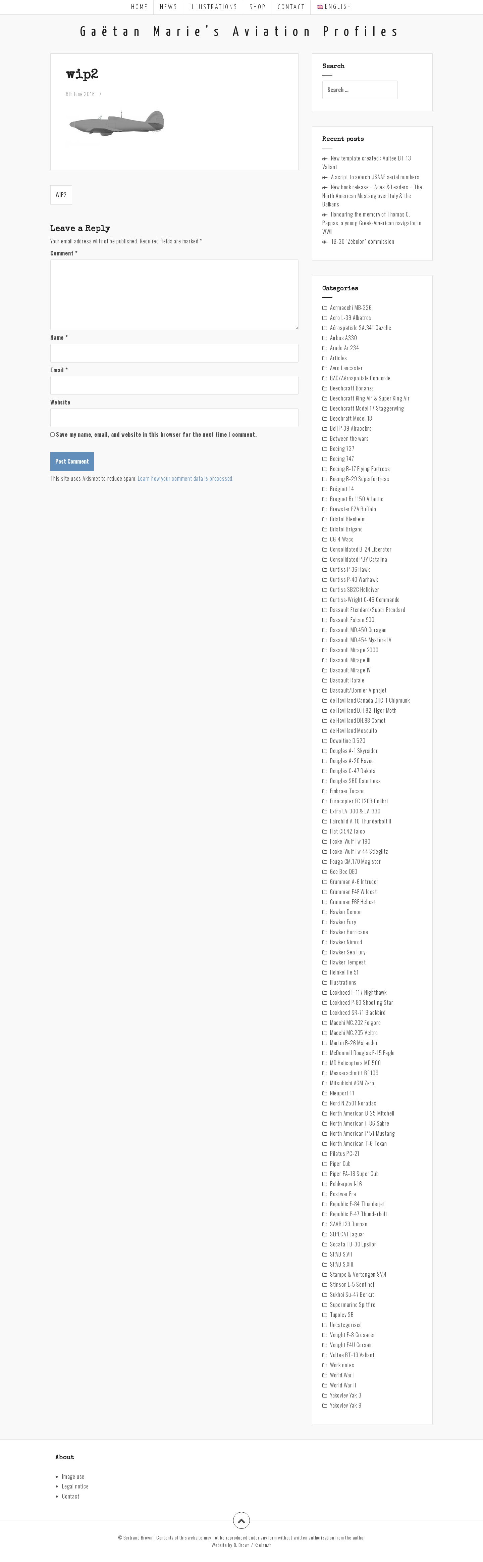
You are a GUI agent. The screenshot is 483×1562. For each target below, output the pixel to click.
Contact (291, 7)
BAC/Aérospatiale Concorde (360, 378)
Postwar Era (343, 1194)
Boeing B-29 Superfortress (359, 479)
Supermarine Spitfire (353, 1304)
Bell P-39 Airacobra (351, 428)
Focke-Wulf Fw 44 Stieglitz (359, 851)
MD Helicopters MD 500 (355, 1063)
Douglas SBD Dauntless (355, 781)
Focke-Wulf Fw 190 (350, 841)
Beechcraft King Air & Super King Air (370, 398)
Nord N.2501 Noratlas (353, 1103)
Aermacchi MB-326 (351, 307)
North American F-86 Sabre (359, 1123)
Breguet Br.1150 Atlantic (357, 499)
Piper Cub (340, 1163)
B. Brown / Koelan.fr (252, 1544)
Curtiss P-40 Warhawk (354, 579)
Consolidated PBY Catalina (358, 559)
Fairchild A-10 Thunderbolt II (360, 821)
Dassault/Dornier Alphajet (358, 690)
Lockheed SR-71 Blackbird (358, 1012)
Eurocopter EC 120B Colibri (359, 801)
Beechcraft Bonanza (352, 388)
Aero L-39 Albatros (350, 318)
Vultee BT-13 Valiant (352, 1355)
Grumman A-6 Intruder (354, 882)
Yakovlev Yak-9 (346, 1405)
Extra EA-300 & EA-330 (355, 811)
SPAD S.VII (341, 1254)
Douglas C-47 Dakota (353, 771)
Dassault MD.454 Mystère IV (361, 640)
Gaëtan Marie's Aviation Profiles (241, 32)
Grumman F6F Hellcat (353, 902)
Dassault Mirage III (350, 660)
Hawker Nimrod (346, 942)
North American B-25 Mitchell (362, 1113)
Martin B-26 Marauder (354, 1043)
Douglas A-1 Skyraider (354, 751)
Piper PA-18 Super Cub (354, 1174)
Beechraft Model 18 (351, 418)
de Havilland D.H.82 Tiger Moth (363, 710)
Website (60, 402)
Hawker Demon (346, 912)
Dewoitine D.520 (348, 741)
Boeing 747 (342, 459)
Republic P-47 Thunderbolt (358, 1214)
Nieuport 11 (342, 1093)
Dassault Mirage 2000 (354, 650)
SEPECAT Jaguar (347, 1234)
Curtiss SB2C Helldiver (354, 589)
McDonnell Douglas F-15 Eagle (362, 1053)
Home (139, 7)
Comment (64, 253)
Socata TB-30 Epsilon (353, 1244)
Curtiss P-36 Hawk (350, 569)
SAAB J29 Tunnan (349, 1224)
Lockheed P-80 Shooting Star (361, 1002)
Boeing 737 (342, 448)
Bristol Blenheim (348, 519)
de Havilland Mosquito (353, 730)
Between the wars (349, 438)
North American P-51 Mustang (362, 1133)
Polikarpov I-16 (346, 1184)
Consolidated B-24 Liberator (361, 549)
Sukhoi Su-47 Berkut (352, 1294)
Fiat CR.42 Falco (347, 831)
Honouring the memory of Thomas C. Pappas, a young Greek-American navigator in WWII (371, 223)
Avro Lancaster (346, 368)
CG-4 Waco (342, 539)
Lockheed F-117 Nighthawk (358, 992)
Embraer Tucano (347, 791)
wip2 (61, 195)
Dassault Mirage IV (350, 670)
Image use (73, 1476)
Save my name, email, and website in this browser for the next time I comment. (156, 434)
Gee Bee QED (344, 871)
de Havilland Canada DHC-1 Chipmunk (370, 700)
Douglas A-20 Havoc (352, 761)
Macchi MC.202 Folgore (355, 1023)
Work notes (342, 1365)
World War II (343, 1385)
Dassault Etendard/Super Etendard (368, 610)
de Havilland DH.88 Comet (358, 720)
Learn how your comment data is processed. (186, 478)
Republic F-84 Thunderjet (357, 1204)
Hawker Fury (343, 922)
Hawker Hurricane (349, 932)
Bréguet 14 (342, 489)
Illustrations (214, 7)
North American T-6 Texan (358, 1143)
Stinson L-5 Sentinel (352, 1284)
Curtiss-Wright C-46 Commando (365, 600)
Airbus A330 (343, 338)
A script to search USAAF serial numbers (375, 177)
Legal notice (75, 1486)
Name (59, 337)
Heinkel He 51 (344, 972)
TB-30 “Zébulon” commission (362, 241)
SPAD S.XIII (342, 1264)
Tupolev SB (342, 1315)
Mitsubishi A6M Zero (352, 1083)
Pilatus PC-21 (345, 1153)
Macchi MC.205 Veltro (354, 1033)
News (169, 7)
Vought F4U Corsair (351, 1345)
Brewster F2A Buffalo (353, 509)
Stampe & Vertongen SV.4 (358, 1274)
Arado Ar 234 (344, 348)
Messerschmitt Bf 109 (354, 1073)
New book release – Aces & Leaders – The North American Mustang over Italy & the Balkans (372, 195)
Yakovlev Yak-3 (346, 1395)
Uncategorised (346, 1325)
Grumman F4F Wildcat (353, 892)
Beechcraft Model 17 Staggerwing (367, 408)
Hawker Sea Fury (348, 952)
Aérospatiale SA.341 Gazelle (360, 328)
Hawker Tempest (348, 962)
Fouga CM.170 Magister (355, 861)
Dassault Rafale (347, 680)
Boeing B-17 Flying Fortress (360, 469)
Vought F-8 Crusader (352, 1335)
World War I (342, 1375)
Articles (338, 358)
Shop (258, 7)
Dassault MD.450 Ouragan (358, 630)
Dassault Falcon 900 (352, 620)
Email (59, 370)
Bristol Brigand (346, 529)
